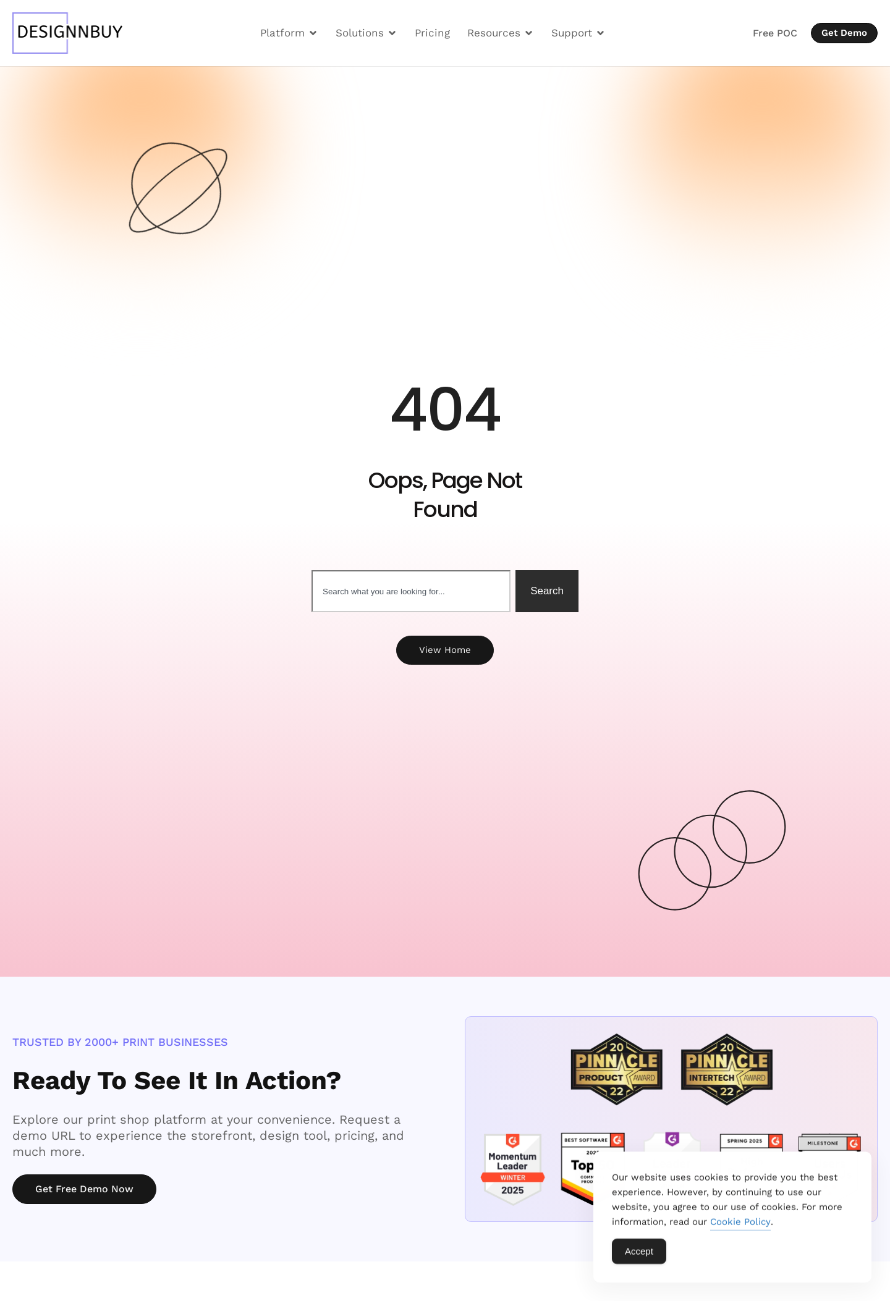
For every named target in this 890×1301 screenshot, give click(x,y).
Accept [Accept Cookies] (639, 1254)
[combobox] (411, 591)
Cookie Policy (740, 1225)
